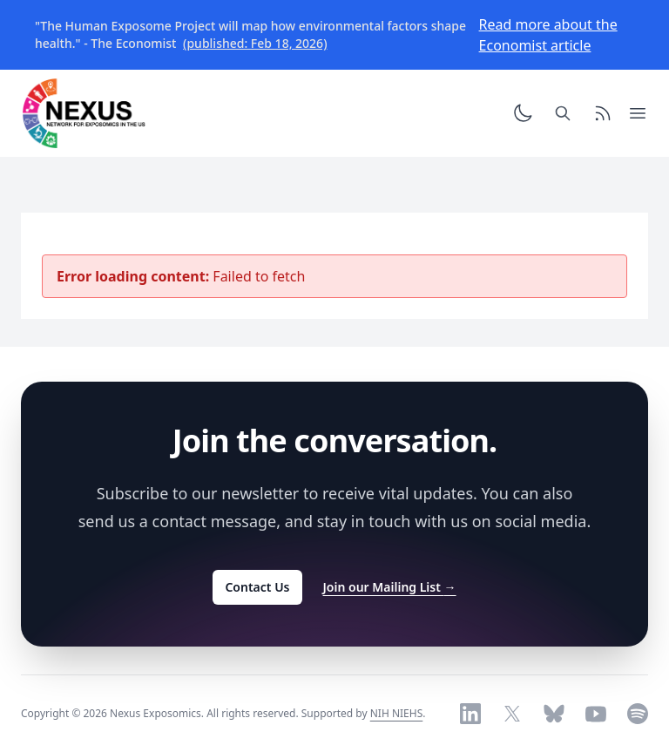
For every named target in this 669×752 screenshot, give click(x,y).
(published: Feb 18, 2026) (255, 43)
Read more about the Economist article (548, 35)
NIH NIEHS (396, 713)
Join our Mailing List (389, 587)
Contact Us (257, 587)
